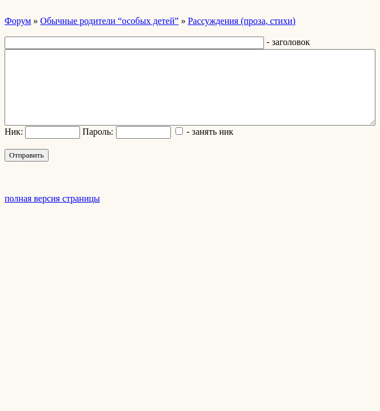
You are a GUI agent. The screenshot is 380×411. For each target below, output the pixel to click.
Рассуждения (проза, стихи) (241, 21)
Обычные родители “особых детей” (109, 21)
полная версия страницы (52, 198)
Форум (18, 21)
